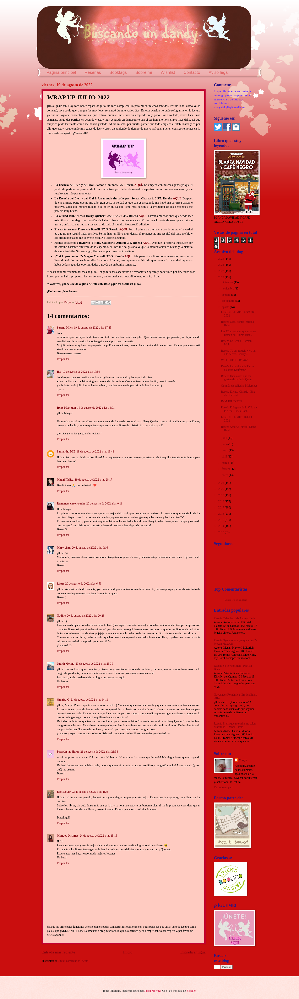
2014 (221, 526)
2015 (221, 520)
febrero (226, 468)
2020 (221, 489)
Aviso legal (219, 72)
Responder (63, 359)
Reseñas (93, 72)
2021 (221, 483)
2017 (221, 507)
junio (225, 444)
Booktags (118, 72)
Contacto (192, 72)
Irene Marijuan (66, 407)
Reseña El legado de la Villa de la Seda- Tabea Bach (239, 409)
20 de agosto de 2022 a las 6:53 (83, 583)
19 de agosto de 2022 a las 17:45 (92, 327)
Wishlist (168, 72)
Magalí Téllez (65, 479)
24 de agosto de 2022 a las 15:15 (98, 835)
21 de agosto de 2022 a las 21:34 (99, 751)
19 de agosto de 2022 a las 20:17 (93, 479)
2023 (221, 271)
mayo (225, 450)
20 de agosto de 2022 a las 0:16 (90, 547)
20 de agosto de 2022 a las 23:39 (94, 663)
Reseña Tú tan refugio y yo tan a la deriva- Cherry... (238, 352)
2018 (221, 501)
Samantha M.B (66, 451)
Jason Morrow (153, 990)
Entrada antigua (193, 952)
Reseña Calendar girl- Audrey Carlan (235, 618)
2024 (221, 264)
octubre (226, 294)
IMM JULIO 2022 (231, 401)
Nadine (61, 615)
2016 (221, 513)
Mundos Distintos (67, 835)
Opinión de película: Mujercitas (239, 385)
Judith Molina (65, 663)
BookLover (64, 791)
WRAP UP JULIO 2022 (235, 360)
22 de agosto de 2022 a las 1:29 (90, 791)
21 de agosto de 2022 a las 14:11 (89, 699)
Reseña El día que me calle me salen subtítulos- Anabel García (235, 725)
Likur (60, 583)
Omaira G (63, 699)
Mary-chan (64, 547)
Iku (59, 371)
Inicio (127, 952)
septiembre (228, 300)
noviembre (228, 288)
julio (225, 438)
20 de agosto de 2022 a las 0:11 (104, 503)
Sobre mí (143, 72)
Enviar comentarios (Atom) (73, 960)
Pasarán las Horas (68, 751)
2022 (221, 277)
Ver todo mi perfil (224, 787)
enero (225, 475)
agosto (226, 307)
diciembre (228, 282)
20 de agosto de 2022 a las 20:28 (85, 615)
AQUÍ (138, 185)
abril (225, 456)
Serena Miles (65, 327)
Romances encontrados (71, 503)
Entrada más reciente (58, 952)
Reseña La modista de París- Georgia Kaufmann (237, 368)
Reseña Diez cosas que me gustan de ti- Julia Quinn (236, 378)
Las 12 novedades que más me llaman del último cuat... (238, 333)
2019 (221, 495)
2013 (221, 532)
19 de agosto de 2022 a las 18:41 (95, 451)
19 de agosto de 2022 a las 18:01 (95, 407)
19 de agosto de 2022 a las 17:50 (81, 371)
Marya (243, 760)
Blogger (191, 990)
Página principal (61, 72)
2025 (221, 258)
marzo (226, 462)
